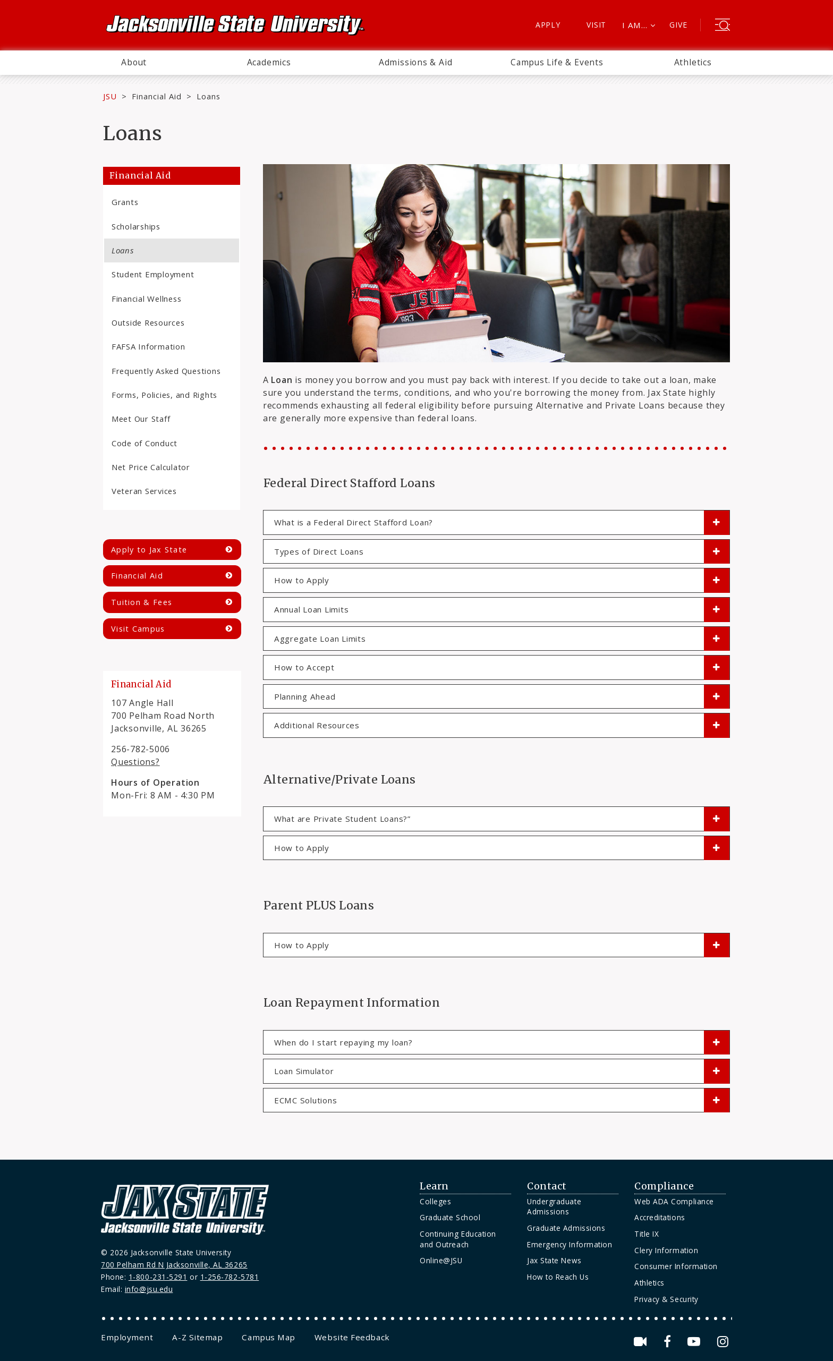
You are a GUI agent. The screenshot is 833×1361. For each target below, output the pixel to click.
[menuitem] (134, 62)
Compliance (664, 1186)
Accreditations (659, 1217)
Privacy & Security (666, 1299)
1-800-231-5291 (158, 1277)
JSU (110, 96)
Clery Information (666, 1250)
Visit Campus (138, 629)
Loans (123, 250)
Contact (547, 1186)
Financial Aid (157, 96)
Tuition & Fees (141, 602)
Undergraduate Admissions (554, 1206)
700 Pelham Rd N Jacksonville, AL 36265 (174, 1265)
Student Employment (153, 274)
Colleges (435, 1201)
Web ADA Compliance (674, 1201)
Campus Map (268, 1337)
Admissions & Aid (416, 62)
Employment (127, 1337)
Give (678, 25)
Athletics (693, 62)
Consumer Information (676, 1266)
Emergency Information (569, 1244)
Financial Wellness (146, 298)
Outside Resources (148, 322)
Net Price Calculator (151, 467)
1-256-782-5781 (229, 1277)
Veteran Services (144, 491)
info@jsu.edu (149, 1289)
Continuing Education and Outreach (458, 1239)
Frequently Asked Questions (166, 370)
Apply (548, 25)
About (134, 62)
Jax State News (554, 1260)
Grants (125, 202)
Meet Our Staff (141, 418)
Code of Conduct (144, 443)
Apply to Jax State (149, 550)
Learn (434, 1186)
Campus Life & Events (557, 62)
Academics (269, 62)
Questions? (135, 762)
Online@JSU (441, 1260)
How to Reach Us (558, 1277)
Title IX (646, 1234)
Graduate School (450, 1217)
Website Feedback (352, 1337)
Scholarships (136, 226)
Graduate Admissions (566, 1228)
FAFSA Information (148, 346)
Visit (596, 25)
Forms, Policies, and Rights (164, 394)
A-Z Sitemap (197, 1337)
